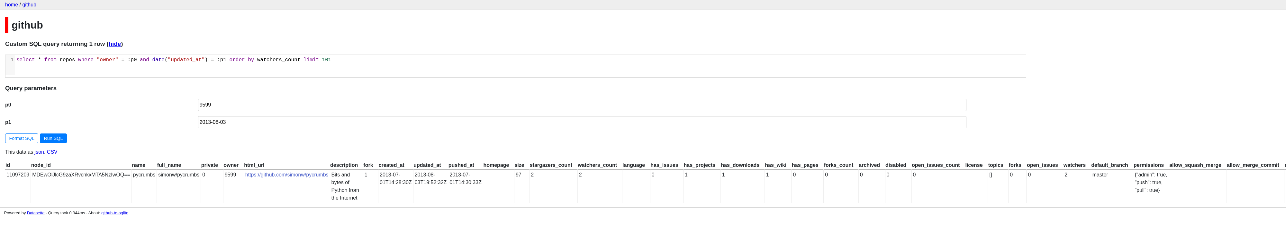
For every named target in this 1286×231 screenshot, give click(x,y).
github (29, 4)
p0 (8, 104)
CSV (52, 152)
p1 (8, 122)
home (11, 4)
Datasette (36, 212)
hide (115, 43)
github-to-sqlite (114, 212)
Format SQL (21, 138)
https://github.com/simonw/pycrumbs (287, 174)
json (39, 152)
